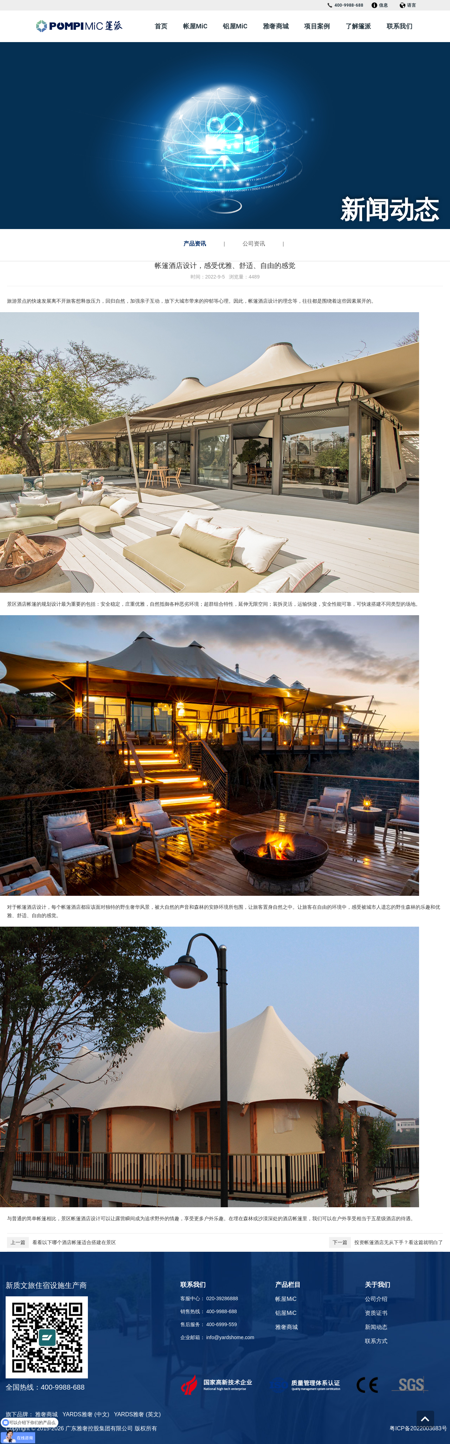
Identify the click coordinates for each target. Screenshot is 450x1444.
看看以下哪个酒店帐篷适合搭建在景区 (61, 1242)
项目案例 (317, 26)
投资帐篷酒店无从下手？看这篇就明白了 (386, 1242)
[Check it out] (225, 1384)
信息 (380, 5)
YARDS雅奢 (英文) (137, 1414)
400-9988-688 (345, 5)
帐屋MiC (195, 26)
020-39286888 (222, 1298)
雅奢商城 (276, 26)
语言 (408, 5)
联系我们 (399, 26)
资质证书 (376, 1313)
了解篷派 (358, 26)
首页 (161, 26)
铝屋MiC (235, 26)
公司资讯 (254, 244)
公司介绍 (376, 1299)
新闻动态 (376, 1327)
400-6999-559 (221, 1324)
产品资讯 (195, 244)
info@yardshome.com (230, 1337)
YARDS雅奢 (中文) (86, 1414)
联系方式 (376, 1341)
